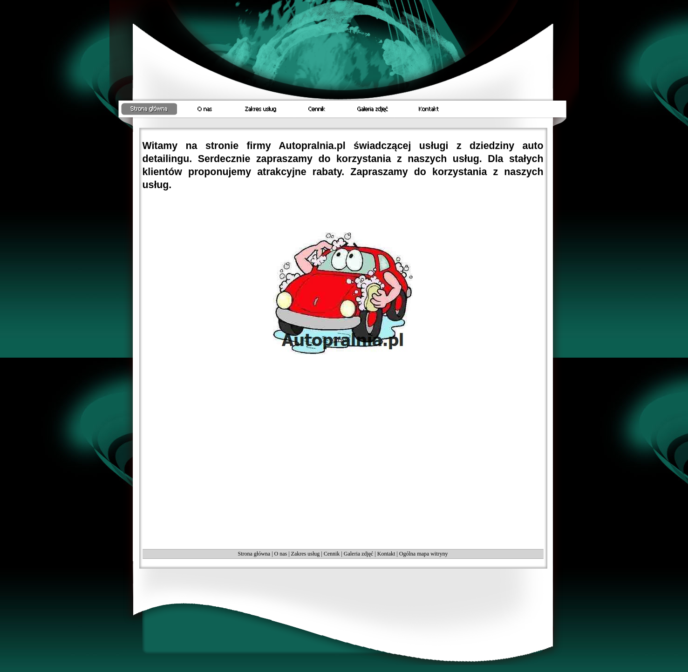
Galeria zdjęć (359, 553)
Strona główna (254, 553)
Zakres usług (305, 553)
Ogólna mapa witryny (423, 553)
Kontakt (386, 553)
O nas (280, 553)
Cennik (332, 553)
